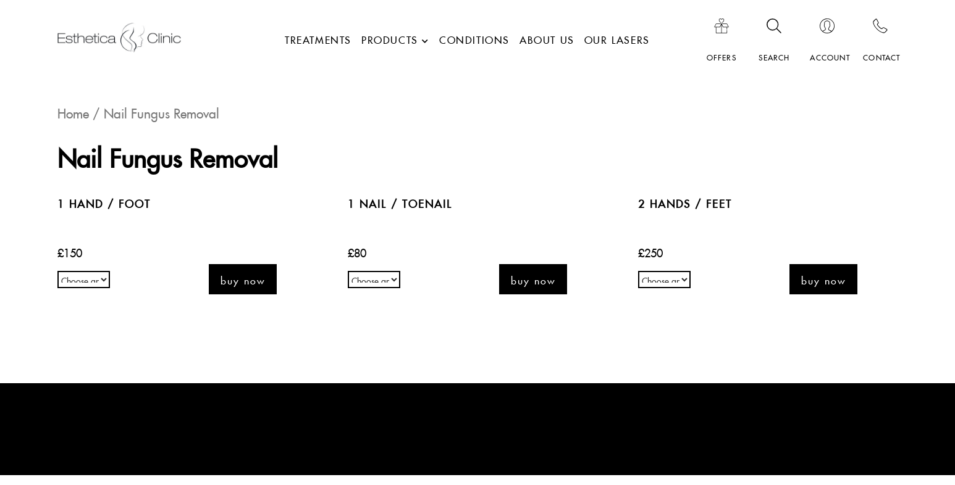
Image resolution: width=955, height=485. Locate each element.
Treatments (318, 38)
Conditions (474, 38)
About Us (547, 38)
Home (73, 111)
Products (389, 38)
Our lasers (617, 38)
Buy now (243, 279)
